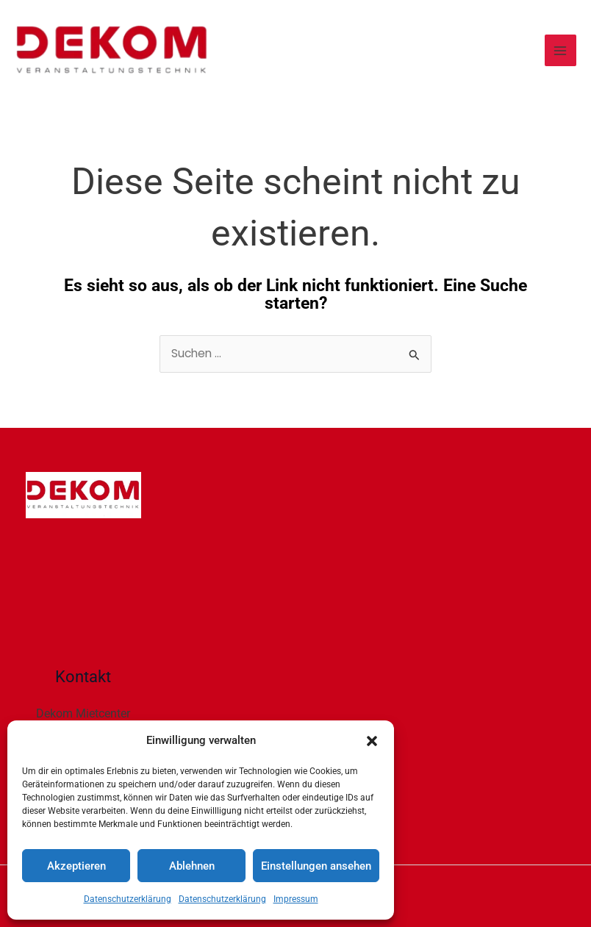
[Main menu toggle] (560, 50)
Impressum (295, 899)
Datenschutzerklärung (127, 899)
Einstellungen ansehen (316, 866)
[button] (372, 741)
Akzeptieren (76, 866)
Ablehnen (192, 866)
